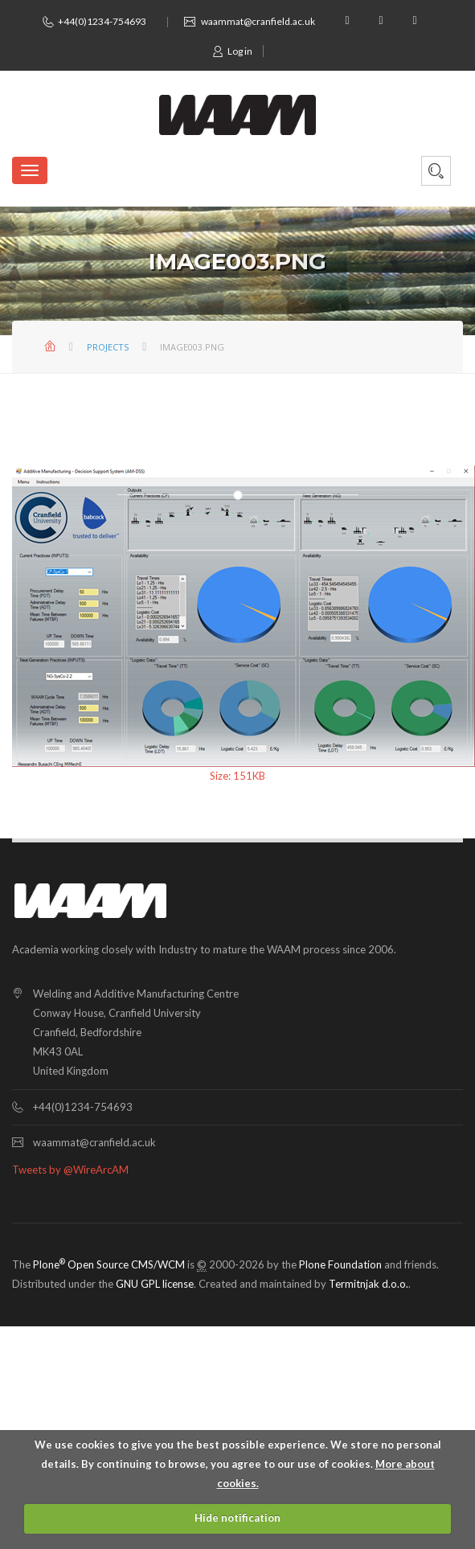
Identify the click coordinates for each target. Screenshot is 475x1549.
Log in (232, 51)
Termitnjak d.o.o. (368, 1283)
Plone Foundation (340, 1264)
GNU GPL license (155, 1283)
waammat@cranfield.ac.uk (258, 21)
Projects (108, 347)
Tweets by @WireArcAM (70, 1169)
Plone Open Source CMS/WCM (109, 1264)
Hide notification (237, 1517)
